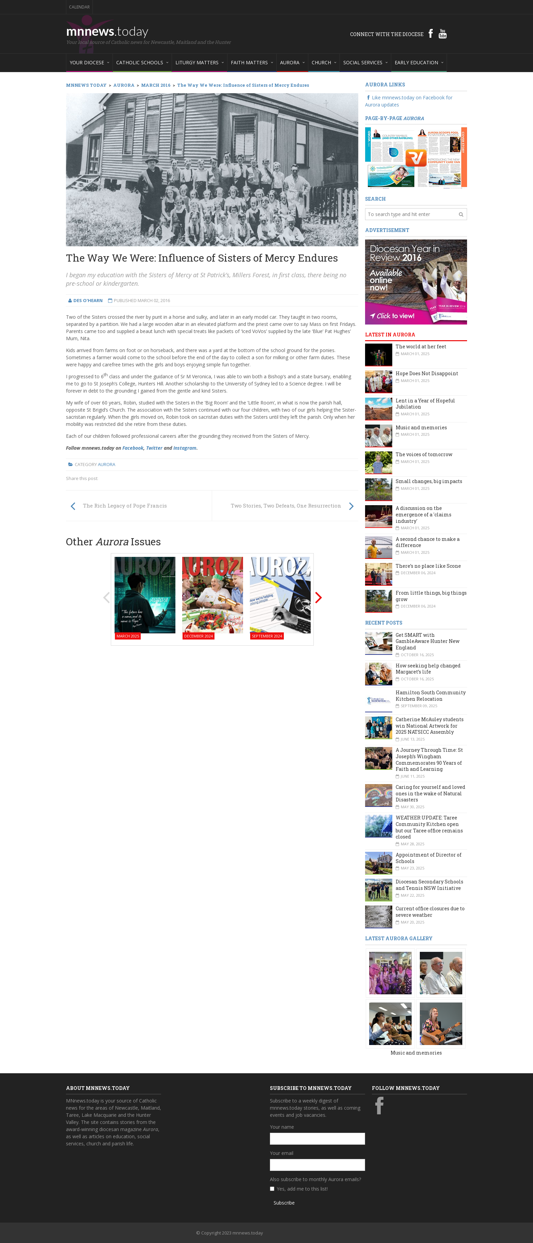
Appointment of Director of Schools (429, 857)
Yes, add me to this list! (302, 1189)
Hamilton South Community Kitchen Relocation (431, 695)
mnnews (107, 30)
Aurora (106, 464)
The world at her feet (421, 346)
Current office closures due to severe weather (430, 911)
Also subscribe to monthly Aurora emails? (315, 1179)
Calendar (79, 7)
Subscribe (284, 1202)
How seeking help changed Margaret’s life (428, 668)
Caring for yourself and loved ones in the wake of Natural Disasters (430, 793)
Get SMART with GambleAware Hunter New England (428, 641)
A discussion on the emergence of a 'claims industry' (423, 514)
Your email (281, 1153)
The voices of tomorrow (424, 454)
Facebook (132, 448)
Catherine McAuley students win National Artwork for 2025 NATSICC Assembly (430, 725)
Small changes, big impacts (429, 481)
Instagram (184, 448)
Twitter (154, 448)
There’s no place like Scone (428, 566)
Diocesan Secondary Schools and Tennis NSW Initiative (429, 884)
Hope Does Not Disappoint (427, 373)
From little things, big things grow (431, 596)
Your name (282, 1127)
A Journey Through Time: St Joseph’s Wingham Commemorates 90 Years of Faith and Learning (429, 759)
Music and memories (421, 427)
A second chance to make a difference (428, 542)
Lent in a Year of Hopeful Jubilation (425, 403)
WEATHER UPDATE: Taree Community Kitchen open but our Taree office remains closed (429, 827)
